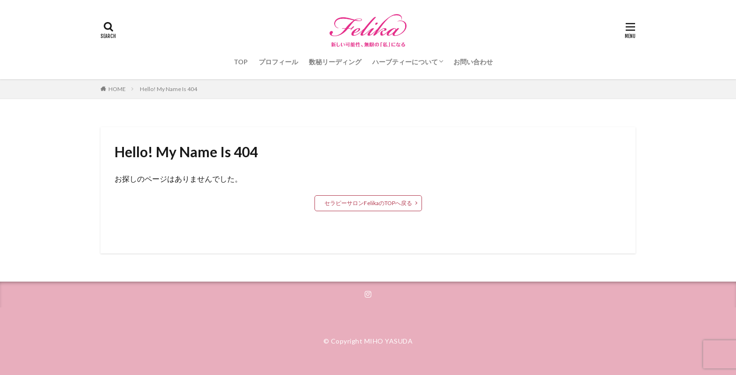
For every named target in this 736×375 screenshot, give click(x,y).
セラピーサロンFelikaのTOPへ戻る (368, 203)
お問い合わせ (473, 62)
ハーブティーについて (405, 62)
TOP (241, 62)
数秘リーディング (335, 62)
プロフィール (278, 62)
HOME (117, 88)
